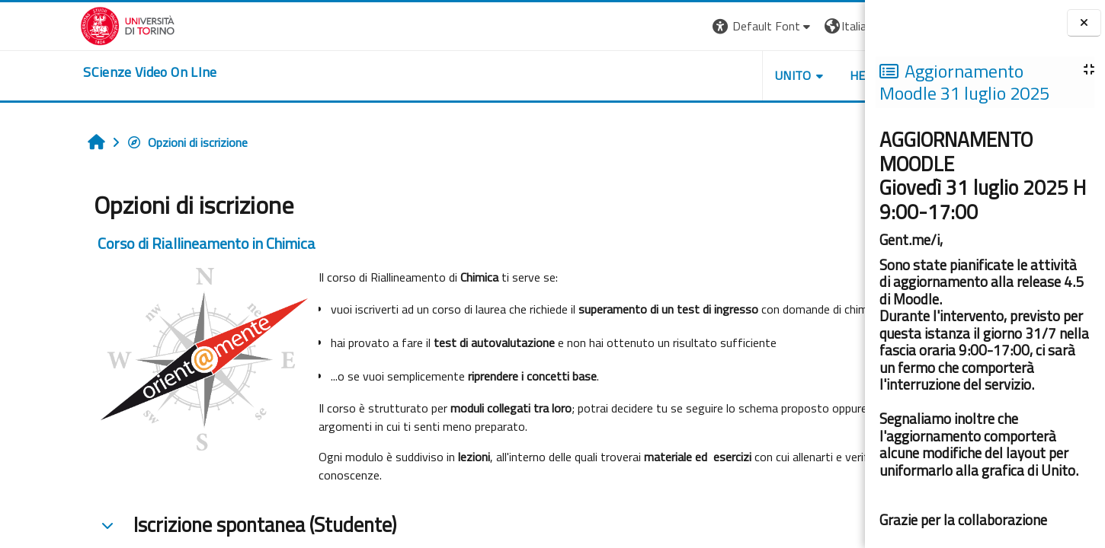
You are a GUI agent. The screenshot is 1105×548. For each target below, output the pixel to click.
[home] (70, 72)
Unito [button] (686, 75)
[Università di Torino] (47, 24)
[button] (656, 26)
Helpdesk (772, 75)
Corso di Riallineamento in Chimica (134, 243)
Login (839, 26)
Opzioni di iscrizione (114, 142)
